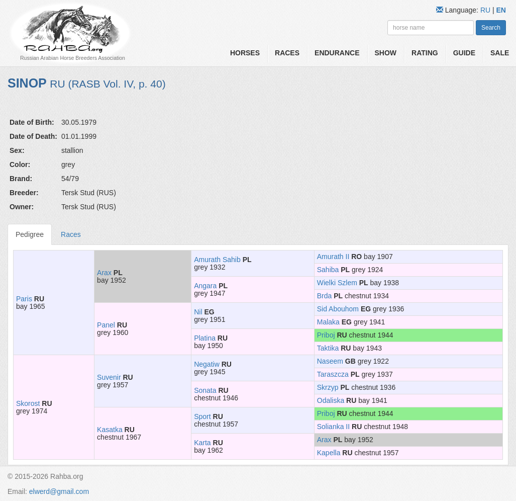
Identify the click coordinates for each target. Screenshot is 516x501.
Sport (202, 416)
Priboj (326, 335)
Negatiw (207, 364)
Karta (202, 443)
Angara (205, 286)
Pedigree (30, 234)
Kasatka (110, 430)
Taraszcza (333, 374)
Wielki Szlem (337, 283)
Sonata (205, 390)
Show (386, 53)
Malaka (328, 322)
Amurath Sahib (217, 260)
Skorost (28, 403)
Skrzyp (328, 387)
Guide (464, 53)
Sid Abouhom (338, 309)
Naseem (330, 361)
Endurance (337, 53)
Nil (198, 312)
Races (287, 53)
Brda (324, 296)
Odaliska (330, 400)
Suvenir (109, 377)
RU (486, 10)
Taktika (328, 348)
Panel (106, 325)
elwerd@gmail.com (59, 491)
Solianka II (333, 427)
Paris (24, 299)
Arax (104, 273)
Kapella (329, 453)
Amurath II (333, 257)
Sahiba (328, 270)
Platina (205, 338)
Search (490, 27)
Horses (245, 53)
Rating (424, 53)
